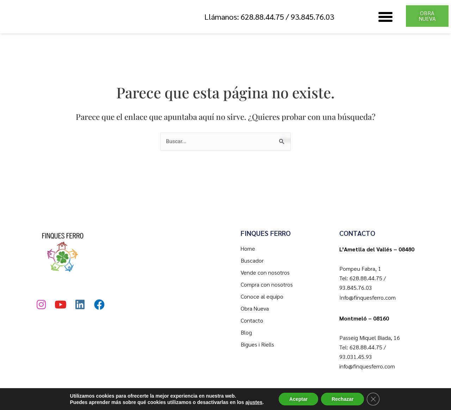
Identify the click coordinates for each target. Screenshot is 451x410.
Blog (246, 332)
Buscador (252, 260)
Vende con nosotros (265, 272)
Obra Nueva (255, 308)
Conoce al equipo (262, 296)
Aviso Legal (332, 398)
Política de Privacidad (213, 398)
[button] (385, 17)
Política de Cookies (279, 398)
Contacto (252, 320)
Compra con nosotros (267, 284)
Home (248, 248)
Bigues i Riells (257, 344)
